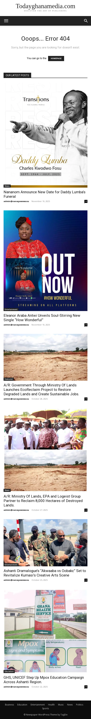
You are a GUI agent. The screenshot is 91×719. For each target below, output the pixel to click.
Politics (79, 704)
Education (9, 671)
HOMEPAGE (56, 58)
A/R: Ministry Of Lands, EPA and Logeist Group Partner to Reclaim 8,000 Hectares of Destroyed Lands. (43, 500)
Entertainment (11, 309)
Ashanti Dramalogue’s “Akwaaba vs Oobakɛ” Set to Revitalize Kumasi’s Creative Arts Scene (45, 573)
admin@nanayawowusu (16, 201)
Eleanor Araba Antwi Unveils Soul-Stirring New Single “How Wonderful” (42, 317)
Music (61, 704)
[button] (86, 21)
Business (9, 704)
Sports (45, 708)
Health (51, 704)
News (7, 186)
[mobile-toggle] (6, 21)
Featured (9, 379)
